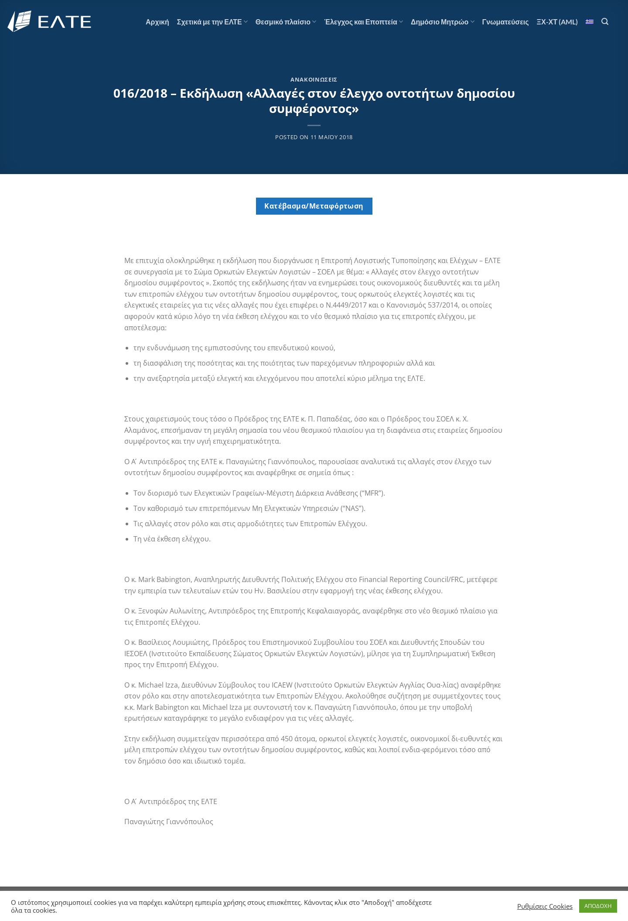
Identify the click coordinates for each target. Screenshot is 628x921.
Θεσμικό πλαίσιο (286, 21)
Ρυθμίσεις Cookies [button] (545, 906)
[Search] (604, 21)
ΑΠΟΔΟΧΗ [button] (598, 906)
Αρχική (157, 21)
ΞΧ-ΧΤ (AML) (557, 21)
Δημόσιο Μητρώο (442, 21)
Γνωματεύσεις (505, 21)
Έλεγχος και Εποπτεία (363, 21)
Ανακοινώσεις (314, 79)
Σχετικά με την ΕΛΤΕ (212, 21)
